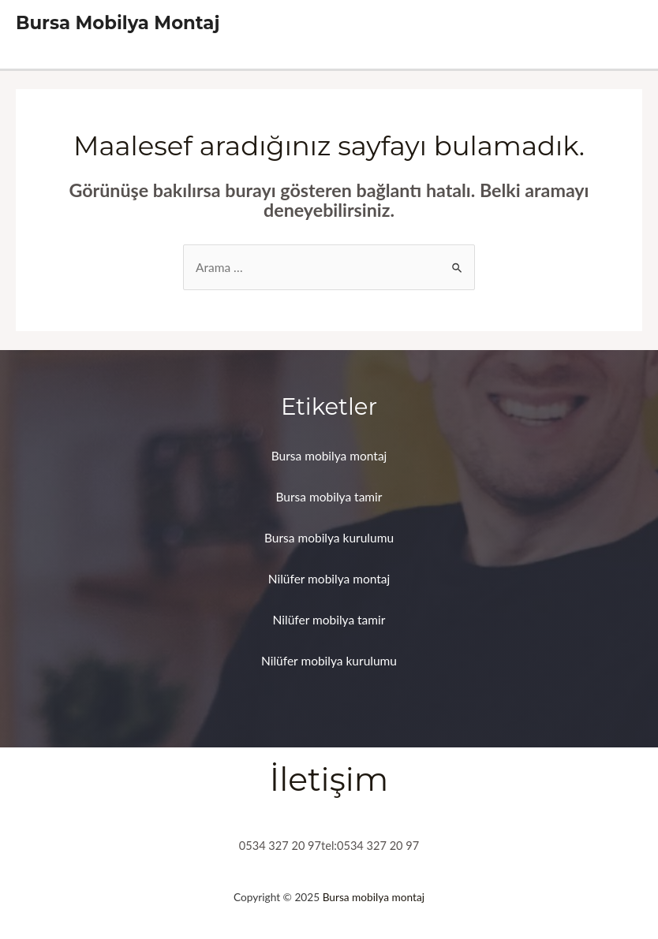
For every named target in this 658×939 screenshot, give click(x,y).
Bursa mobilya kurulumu (329, 538)
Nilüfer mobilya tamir (329, 620)
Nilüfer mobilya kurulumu (329, 661)
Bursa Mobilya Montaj (117, 23)
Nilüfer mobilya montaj (329, 579)
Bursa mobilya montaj (329, 456)
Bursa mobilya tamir (329, 497)
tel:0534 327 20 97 (370, 845)
